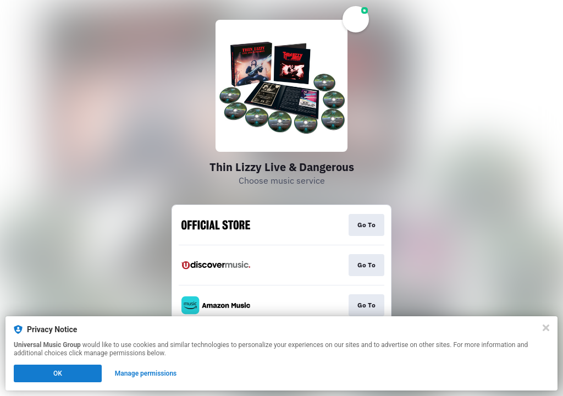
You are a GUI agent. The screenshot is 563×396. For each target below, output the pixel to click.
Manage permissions (146, 373)
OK (57, 373)
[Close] (546, 328)
